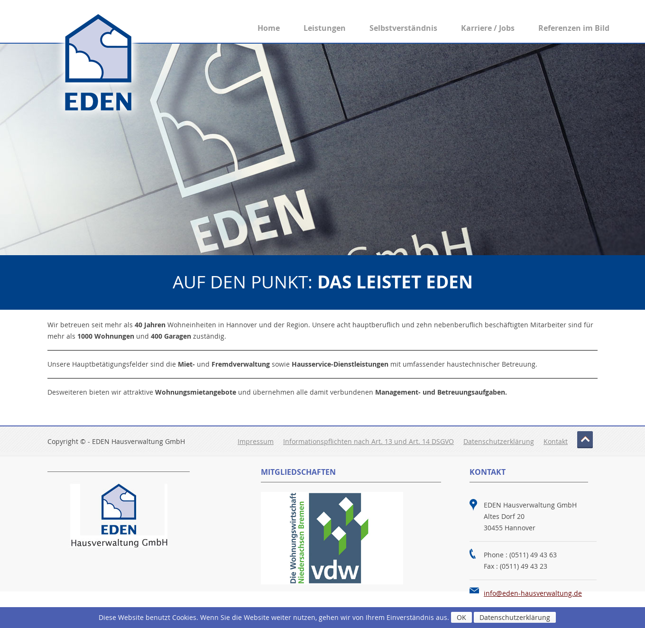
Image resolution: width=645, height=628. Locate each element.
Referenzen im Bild (573, 28)
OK (461, 617)
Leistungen (325, 28)
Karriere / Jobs (488, 28)
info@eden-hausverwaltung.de (533, 593)
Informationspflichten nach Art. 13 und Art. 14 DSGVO (368, 441)
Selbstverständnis (403, 28)
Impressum (256, 441)
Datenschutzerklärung (498, 441)
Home (269, 28)
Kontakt (556, 441)
